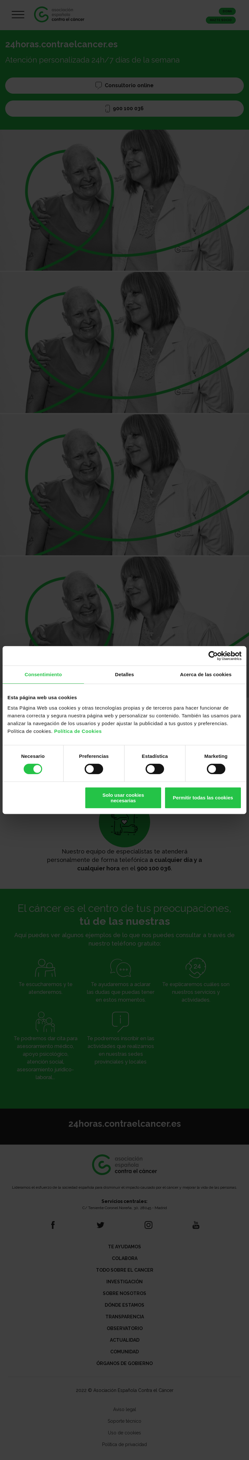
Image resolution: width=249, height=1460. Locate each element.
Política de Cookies (78, 731)
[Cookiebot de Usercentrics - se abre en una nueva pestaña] (213, 656)
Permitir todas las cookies (203, 797)
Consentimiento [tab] (43, 674)
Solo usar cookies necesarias (123, 797)
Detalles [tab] (124, 674)
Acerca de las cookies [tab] (205, 674)
